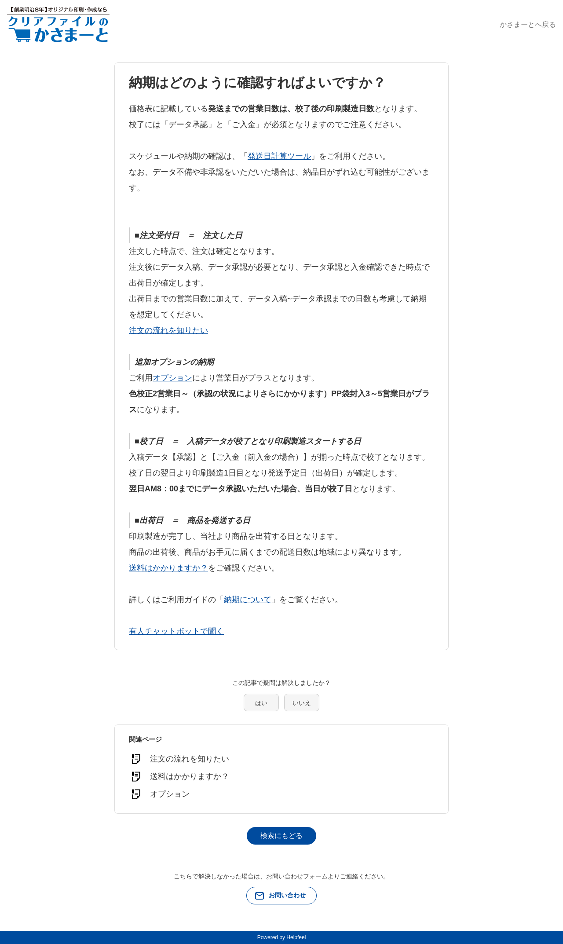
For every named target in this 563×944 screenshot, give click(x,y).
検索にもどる (281, 835)
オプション (172, 377)
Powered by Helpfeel (281, 937)
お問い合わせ (287, 895)
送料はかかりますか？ (168, 567)
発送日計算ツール (279, 156)
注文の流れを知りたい (168, 330)
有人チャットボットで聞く (176, 631)
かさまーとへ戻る (528, 24)
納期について (247, 599)
